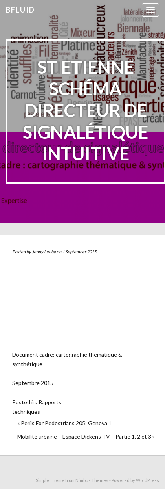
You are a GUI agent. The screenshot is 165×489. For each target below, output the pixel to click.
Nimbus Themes (91, 480)
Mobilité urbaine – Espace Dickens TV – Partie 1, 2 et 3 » (86, 436)
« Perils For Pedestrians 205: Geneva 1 (64, 423)
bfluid (20, 10)
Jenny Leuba (44, 251)
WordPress (147, 480)
